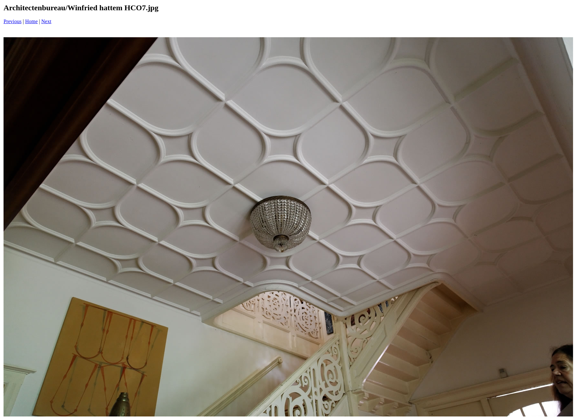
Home (31, 21)
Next (46, 21)
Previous (13, 21)
